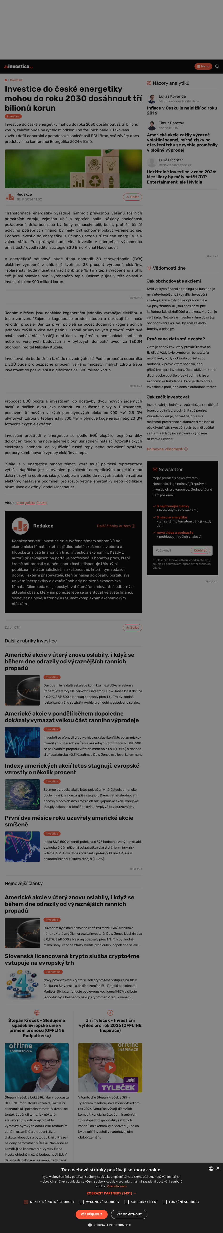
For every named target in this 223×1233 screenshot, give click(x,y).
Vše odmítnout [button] (129, 1214)
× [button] (217, 1168)
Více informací (117, 1186)
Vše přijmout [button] (91, 1214)
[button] (111, 1193)
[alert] (111, 616)
